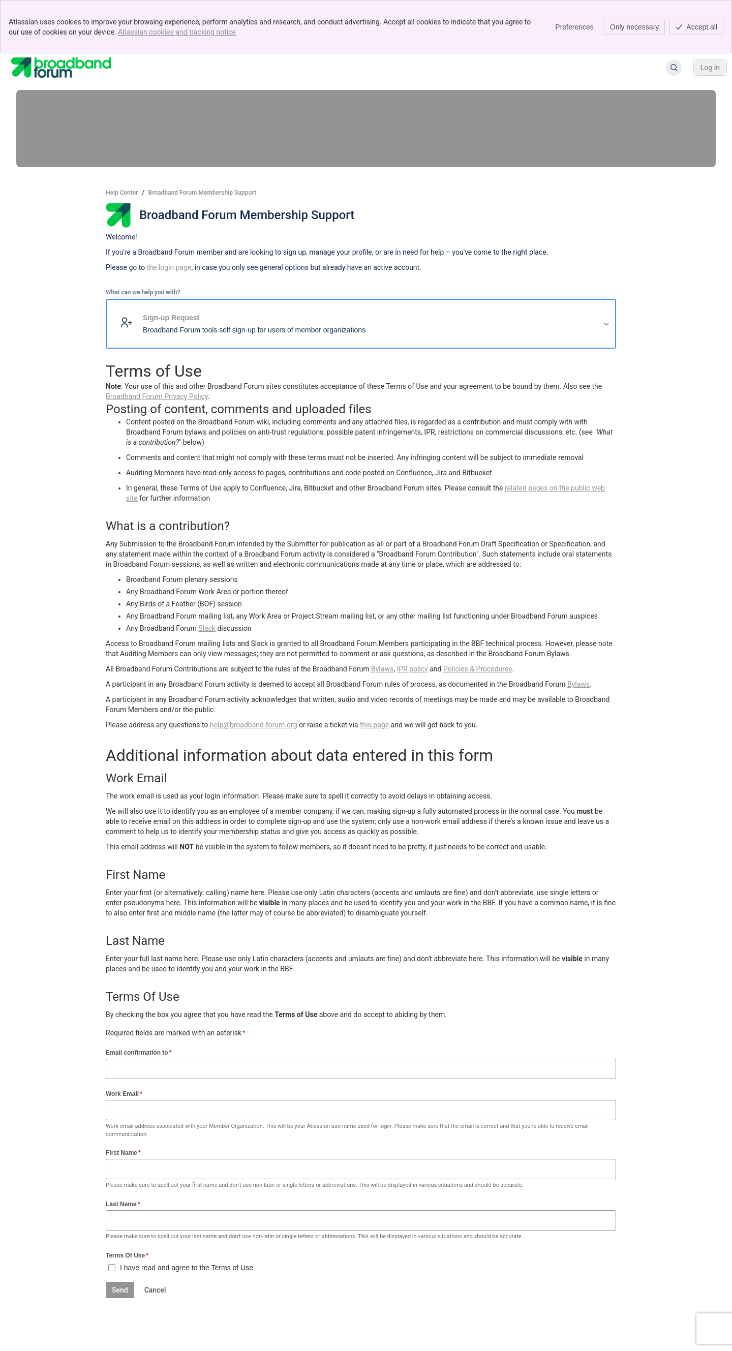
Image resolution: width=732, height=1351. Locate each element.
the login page (169, 267)
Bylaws (382, 669)
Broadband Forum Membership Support (202, 192)
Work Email (124, 1093)
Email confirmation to (138, 1052)
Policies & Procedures (477, 669)
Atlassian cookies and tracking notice (177, 32)
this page (374, 725)
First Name (123, 1152)
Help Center (122, 192)
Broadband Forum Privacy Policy (157, 396)
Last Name (123, 1204)
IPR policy (412, 669)
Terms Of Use (127, 1255)
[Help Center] (61, 67)
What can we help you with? (143, 292)
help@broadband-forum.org (253, 725)
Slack (207, 628)
